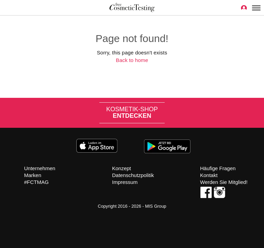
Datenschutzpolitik (133, 175)
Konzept (121, 168)
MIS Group (155, 206)
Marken (32, 175)
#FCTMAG (36, 182)
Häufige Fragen (217, 168)
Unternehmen (39, 168)
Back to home (132, 60)
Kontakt (209, 175)
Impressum (125, 182)
